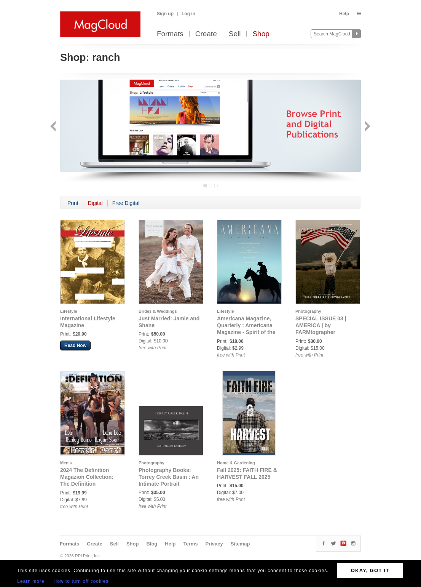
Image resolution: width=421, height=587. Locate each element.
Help (344, 13)
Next (366, 127)
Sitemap (240, 544)
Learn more (30, 581)
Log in (188, 13)
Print (72, 203)
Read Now (75, 345)
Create (206, 34)
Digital (95, 203)
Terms (190, 544)
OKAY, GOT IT (370, 570)
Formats (170, 34)
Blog (151, 544)
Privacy (214, 544)
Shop (260, 34)
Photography (308, 311)
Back (53, 127)
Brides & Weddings (158, 311)
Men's (66, 463)
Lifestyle (68, 311)
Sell (235, 34)
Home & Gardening (236, 463)
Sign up (165, 13)
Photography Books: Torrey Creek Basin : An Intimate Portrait (169, 477)
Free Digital (126, 203)
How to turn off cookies (81, 581)
